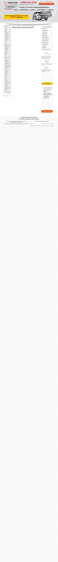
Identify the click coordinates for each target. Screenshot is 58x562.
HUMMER (6, 48)
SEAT (5, 78)
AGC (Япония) (44, 28)
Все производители (46, 49)
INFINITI (6, 51)
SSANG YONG (7, 82)
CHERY (5, 33)
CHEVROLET (6, 35)
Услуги (32, 9)
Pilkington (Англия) (45, 40)
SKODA (5, 79)
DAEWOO (6, 39)
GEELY (5, 44)
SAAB (5, 75)
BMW (5, 31)
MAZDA (6, 61)
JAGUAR (6, 53)
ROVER (5, 74)
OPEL (5, 69)
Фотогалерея (47, 83)
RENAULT (6, 73)
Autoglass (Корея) (45, 30)
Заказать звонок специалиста (46, 3)
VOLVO (5, 89)
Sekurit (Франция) (45, 42)
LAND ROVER (6, 57)
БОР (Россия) (44, 47)
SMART (5, 81)
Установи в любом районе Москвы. (41, 7)
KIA (5, 56)
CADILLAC (6, 32)
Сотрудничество (24, 9)
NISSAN (6, 67)
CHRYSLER (6, 36)
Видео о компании (47, 111)
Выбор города (52, 1)
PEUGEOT (6, 70)
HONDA (6, 47)
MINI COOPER (7, 65)
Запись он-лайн (41, 9)
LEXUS (5, 58)
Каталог (13, 25)
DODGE (6, 40)
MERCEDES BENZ (6, 63)
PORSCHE (6, 71)
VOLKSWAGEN (7, 87)
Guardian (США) (44, 35)
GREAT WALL (6, 45)
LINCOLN (6, 60)
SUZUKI (6, 85)
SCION (5, 77)
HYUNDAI (6, 49)
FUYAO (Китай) (44, 33)
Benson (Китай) (44, 32)
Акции (15, 9)
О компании (8, 9)
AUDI (5, 29)
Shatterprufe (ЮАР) (45, 44)
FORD (5, 43)
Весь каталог (7, 91)
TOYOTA (6, 86)
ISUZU (5, 52)
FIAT (5, 41)
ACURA (5, 28)
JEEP (5, 55)
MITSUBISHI (6, 66)
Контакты (50, 9)
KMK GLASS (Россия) (45, 37)
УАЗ (5, 90)
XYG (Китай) (44, 45)
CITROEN (6, 37)
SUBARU (6, 83)
